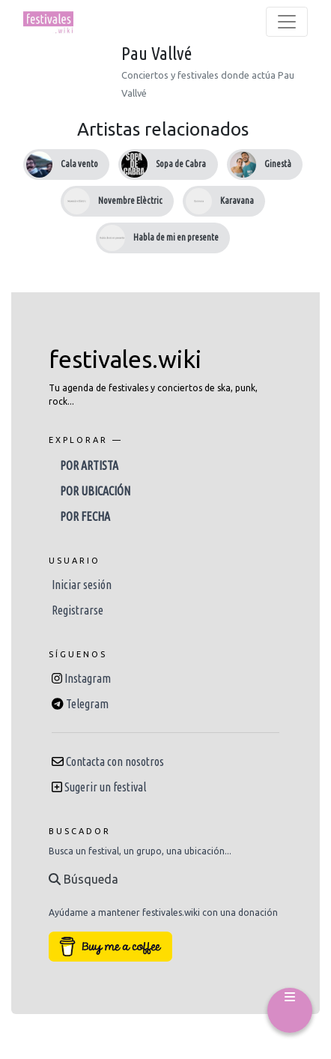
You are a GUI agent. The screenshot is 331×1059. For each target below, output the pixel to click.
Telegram (87, 703)
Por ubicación (95, 491)
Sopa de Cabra (181, 164)
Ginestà (277, 164)
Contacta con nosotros (115, 761)
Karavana (237, 200)
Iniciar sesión (82, 584)
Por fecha (85, 516)
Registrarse (77, 610)
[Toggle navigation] (287, 22)
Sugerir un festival (105, 787)
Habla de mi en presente (176, 237)
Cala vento (79, 164)
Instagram (87, 678)
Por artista (89, 465)
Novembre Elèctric (130, 200)
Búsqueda (83, 879)
